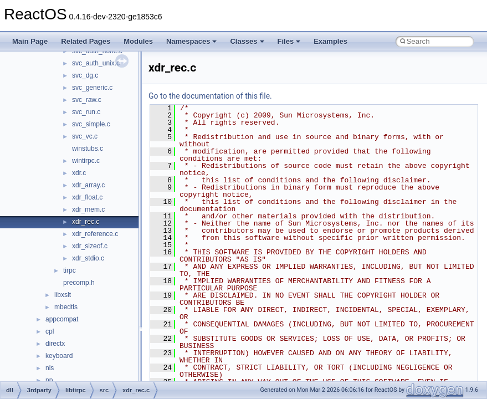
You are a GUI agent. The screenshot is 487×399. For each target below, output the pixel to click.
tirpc (69, 270)
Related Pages (85, 41)
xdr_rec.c (85, 222)
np (49, 380)
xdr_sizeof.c (89, 246)
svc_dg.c (85, 75)
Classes (247, 41)
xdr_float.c (87, 197)
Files (289, 41)
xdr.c (79, 173)
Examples (330, 41)
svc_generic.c (92, 87)
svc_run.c (86, 112)
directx (55, 343)
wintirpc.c (86, 161)
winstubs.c (87, 148)
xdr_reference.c (95, 234)
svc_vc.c (85, 136)
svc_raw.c (86, 100)
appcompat (61, 319)
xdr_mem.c (88, 209)
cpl (49, 331)
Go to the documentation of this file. (210, 95)
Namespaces (191, 41)
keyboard (59, 356)
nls (49, 368)
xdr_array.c (88, 185)
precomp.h (79, 283)
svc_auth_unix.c (96, 63)
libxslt (62, 295)
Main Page (30, 41)
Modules (138, 41)
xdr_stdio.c (88, 258)
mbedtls (66, 307)
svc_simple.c (91, 124)
